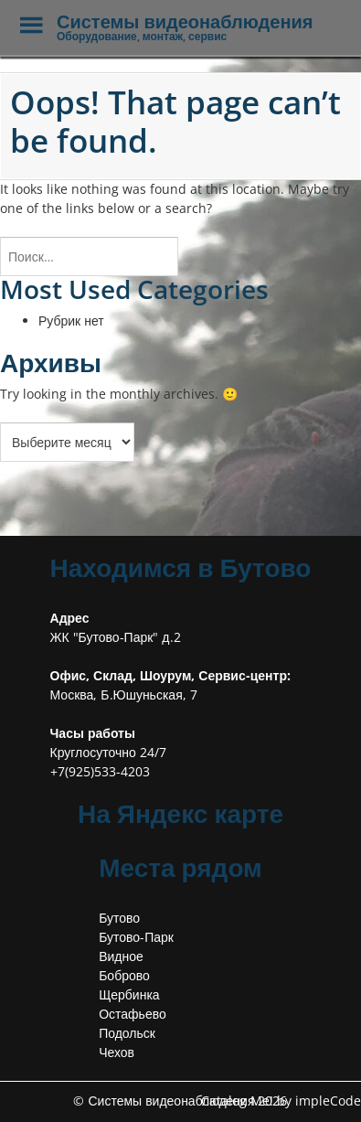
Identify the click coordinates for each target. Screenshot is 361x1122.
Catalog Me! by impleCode (281, 1100)
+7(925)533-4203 (100, 771)
